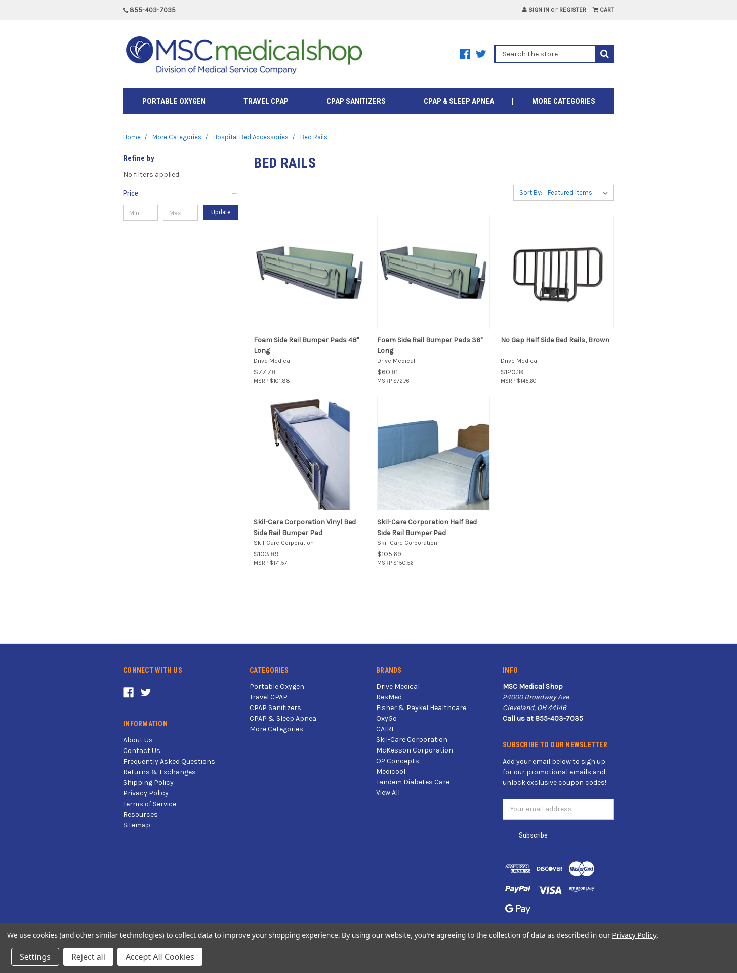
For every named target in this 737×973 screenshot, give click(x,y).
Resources (140, 814)
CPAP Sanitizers (356, 101)
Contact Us (141, 750)
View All (388, 792)
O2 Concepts (397, 761)
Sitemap (136, 825)
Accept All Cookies (160, 956)
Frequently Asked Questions (169, 761)
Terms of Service (149, 804)
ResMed (389, 697)
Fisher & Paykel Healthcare (421, 707)
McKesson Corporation (414, 750)
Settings (35, 956)
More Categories (563, 101)
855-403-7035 (149, 10)
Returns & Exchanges (159, 772)
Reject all (88, 956)
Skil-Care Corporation (411, 739)
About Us (138, 740)
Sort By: (530, 192)
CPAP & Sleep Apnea (459, 101)
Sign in (535, 9)
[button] (180, 193)
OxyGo (386, 718)
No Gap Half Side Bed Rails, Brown (555, 340)
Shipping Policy (148, 782)
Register (572, 9)
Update (220, 212)
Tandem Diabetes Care (412, 782)
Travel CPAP (266, 101)
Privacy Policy (146, 793)
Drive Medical (398, 686)
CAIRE (385, 729)
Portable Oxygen (174, 101)
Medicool (390, 771)
